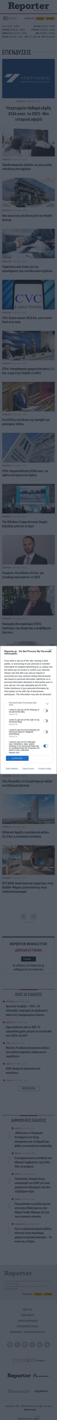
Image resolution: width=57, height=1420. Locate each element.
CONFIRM (17, 758)
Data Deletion (12, 768)
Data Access (28, 768)
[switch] (45, 710)
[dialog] (28, 710)
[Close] (51, 651)
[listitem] (28, 704)
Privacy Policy (44, 768)
